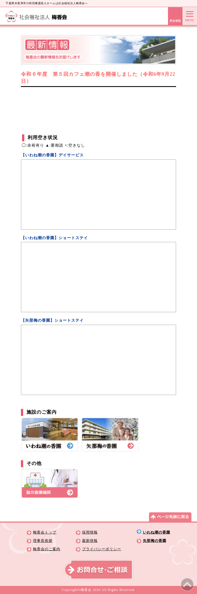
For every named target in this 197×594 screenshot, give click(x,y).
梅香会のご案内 (46, 549)
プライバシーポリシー (101, 549)
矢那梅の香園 (154, 541)
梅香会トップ (44, 532)
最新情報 (90, 541)
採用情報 (90, 532)
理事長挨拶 (42, 541)
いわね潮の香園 (156, 532)
